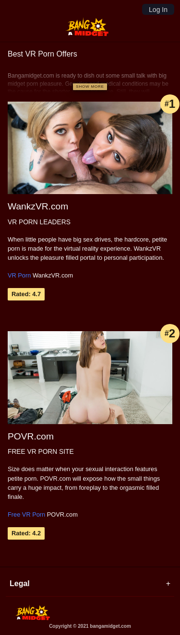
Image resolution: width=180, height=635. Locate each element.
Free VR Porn (26, 514)
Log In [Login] (158, 9)
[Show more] (90, 86)
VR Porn (19, 275)
